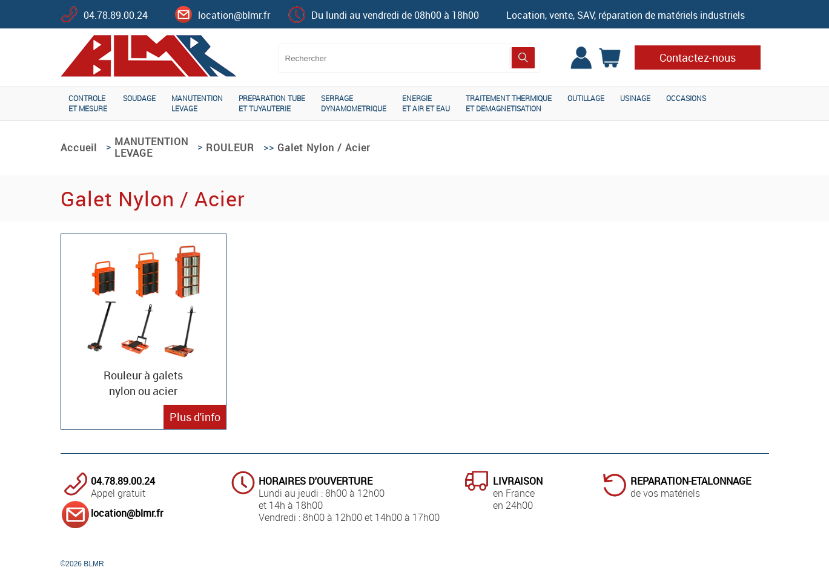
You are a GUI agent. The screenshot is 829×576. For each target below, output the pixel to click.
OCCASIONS (686, 98)
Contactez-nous (697, 57)
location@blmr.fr (234, 15)
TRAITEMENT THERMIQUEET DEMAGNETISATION (509, 103)
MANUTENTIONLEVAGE (197, 103)
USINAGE (635, 98)
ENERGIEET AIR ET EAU (426, 103)
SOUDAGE (139, 98)
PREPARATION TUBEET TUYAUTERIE (272, 103)
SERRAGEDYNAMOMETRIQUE (353, 103)
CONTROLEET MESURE (87, 103)
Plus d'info (195, 417)
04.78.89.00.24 (116, 15)
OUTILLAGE (585, 98)
